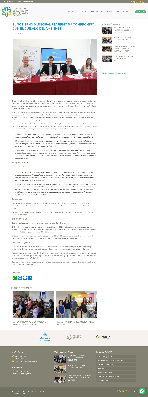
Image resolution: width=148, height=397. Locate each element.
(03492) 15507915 (21, 359)
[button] (142, 391)
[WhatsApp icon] (143, 1)
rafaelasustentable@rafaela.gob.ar (26, 361)
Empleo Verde (102, 368)
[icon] (140, 1)
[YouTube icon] (137, 1)
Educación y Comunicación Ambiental (110, 360)
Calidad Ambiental (103, 381)
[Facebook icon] (131, 1)
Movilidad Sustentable (105, 364)
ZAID (23, 394)
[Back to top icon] (134, 391)
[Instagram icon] (134, 1)
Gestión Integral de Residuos (107, 356)
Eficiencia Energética (104, 372)
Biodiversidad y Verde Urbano (108, 377)
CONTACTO (140, 12)
